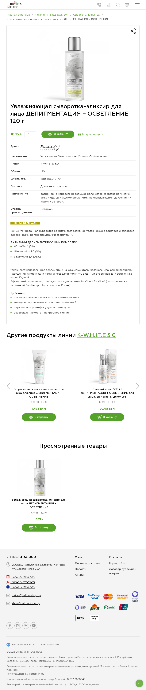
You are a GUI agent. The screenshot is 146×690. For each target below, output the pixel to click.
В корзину (59, 134)
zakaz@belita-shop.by (26, 595)
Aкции (79, 575)
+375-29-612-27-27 (20, 582)
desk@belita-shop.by (26, 603)
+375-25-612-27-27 (20, 587)
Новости (80, 569)
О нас (79, 557)
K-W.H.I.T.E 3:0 (49, 163)
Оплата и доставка (87, 563)
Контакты (115, 557)
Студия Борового (48, 644)
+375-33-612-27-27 (20, 577)
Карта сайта (117, 563)
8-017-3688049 (76, 679)
